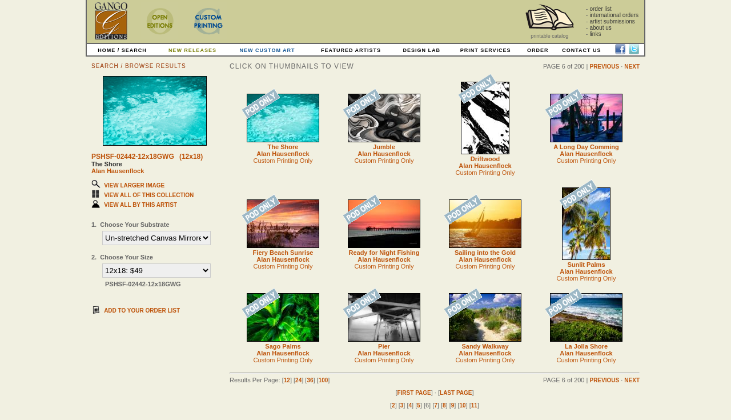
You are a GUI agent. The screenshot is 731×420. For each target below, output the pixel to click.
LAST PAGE (456, 393)
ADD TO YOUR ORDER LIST (142, 310)
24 (298, 380)
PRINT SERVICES (485, 50)
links (595, 34)
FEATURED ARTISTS (351, 50)
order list (600, 9)
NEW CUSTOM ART (267, 50)
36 (310, 380)
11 (474, 405)
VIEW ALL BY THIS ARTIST (140, 205)
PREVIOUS (604, 66)
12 (287, 380)
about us (600, 28)
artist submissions (611, 21)
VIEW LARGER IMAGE (134, 185)
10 (463, 405)
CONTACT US (581, 50)
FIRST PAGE (414, 393)
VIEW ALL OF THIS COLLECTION (149, 195)
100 (323, 380)
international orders (613, 15)
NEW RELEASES (192, 50)
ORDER (538, 50)
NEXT (632, 66)
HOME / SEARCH (122, 50)
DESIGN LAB (421, 50)
